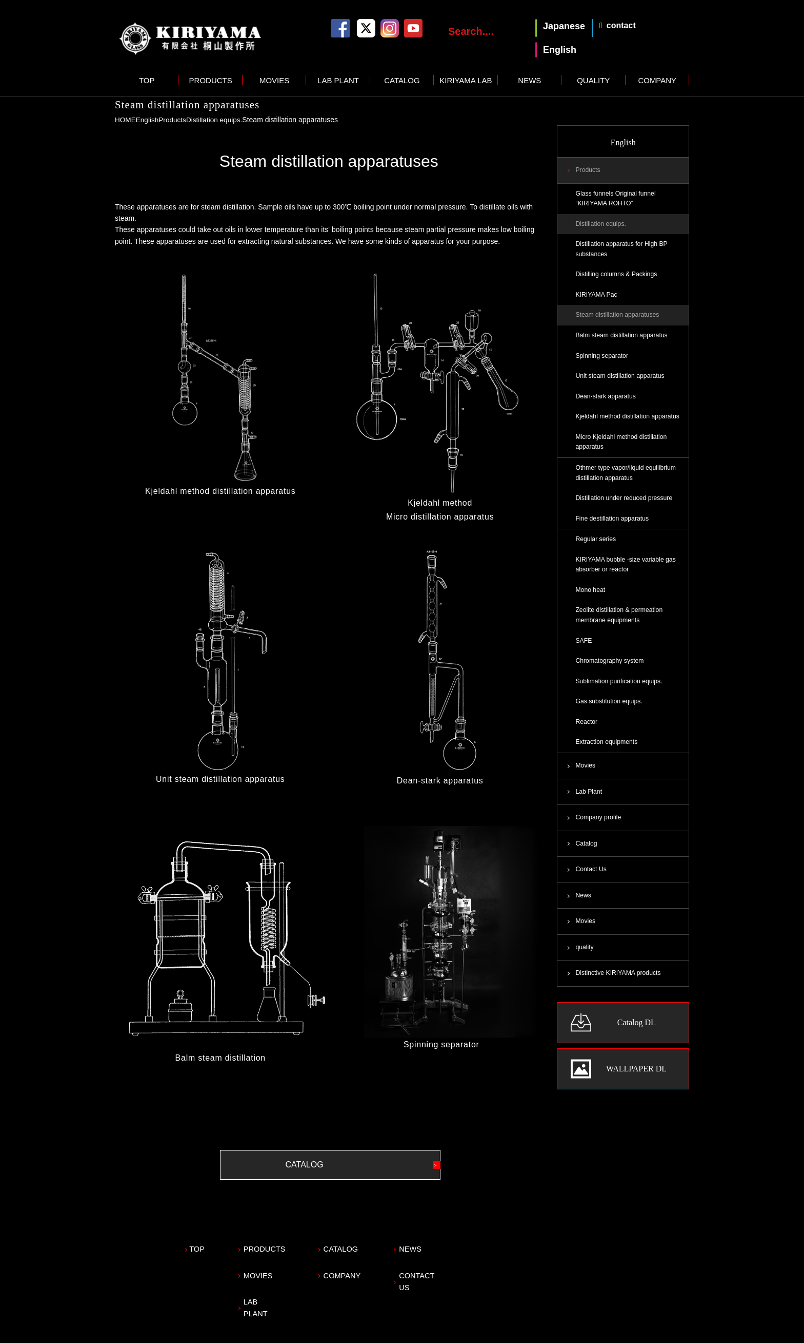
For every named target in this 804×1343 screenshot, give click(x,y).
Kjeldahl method (440, 502)
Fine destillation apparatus (613, 524)
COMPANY (657, 80)
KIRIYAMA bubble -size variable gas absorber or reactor (626, 571)
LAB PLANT (338, 80)
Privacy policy (137, 1330)
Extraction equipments (607, 751)
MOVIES (274, 80)
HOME (125, 120)
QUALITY (593, 80)
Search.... (471, 31)
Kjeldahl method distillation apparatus (220, 490)
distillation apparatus (452, 516)
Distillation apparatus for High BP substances (622, 250)
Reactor (586, 731)
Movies (585, 775)
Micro (397, 516)
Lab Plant (588, 801)
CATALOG (401, 80)
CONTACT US (446, 1269)
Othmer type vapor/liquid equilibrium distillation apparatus (627, 478)
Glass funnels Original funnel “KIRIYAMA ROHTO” (616, 199)
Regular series (596, 545)
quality (584, 959)
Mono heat (590, 597)
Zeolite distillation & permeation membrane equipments (620, 622)
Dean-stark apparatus (440, 779)
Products (174, 120)
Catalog (586, 854)
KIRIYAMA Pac (596, 297)
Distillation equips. (217, 120)
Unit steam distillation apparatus (220, 778)
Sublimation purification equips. (620, 690)
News (583, 906)
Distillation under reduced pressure (625, 503)
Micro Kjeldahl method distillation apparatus (622, 446)
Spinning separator (439, 1043)
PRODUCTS (210, 80)
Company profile (598, 827)
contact (621, 25)
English (148, 120)
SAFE (583, 648)
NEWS (529, 80)
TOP (147, 80)
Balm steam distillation (220, 1057)
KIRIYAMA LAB (465, 80)
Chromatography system (610, 669)
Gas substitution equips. (609, 710)
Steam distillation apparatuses (618, 317)
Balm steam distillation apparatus (622, 338)
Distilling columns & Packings (617, 276)
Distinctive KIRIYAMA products (619, 985)
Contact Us (591, 880)
